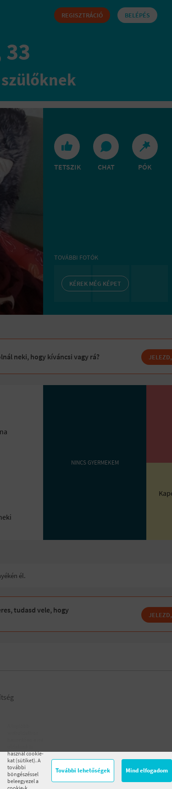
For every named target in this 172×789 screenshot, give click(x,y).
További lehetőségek (82, 770)
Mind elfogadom (147, 770)
